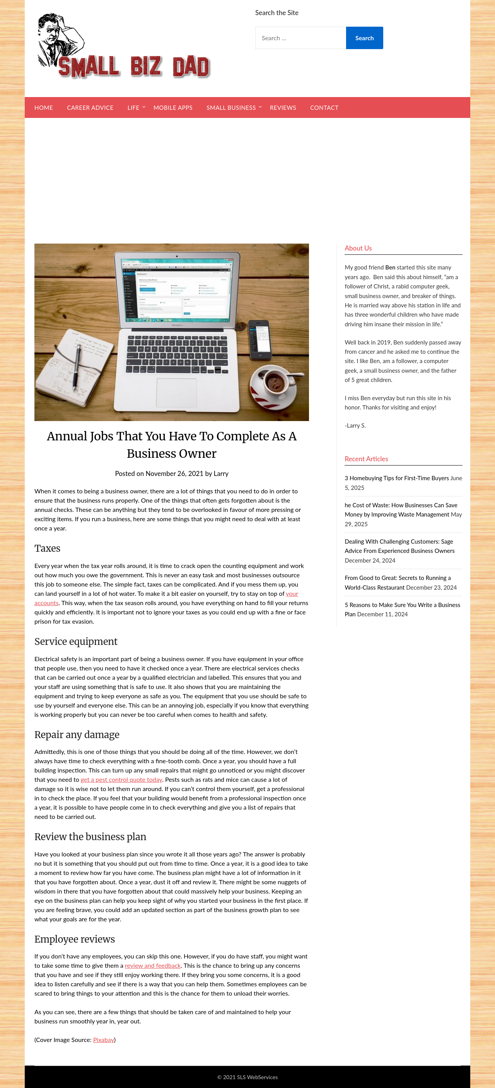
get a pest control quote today (121, 779)
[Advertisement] (247, 176)
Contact (324, 107)
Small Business (231, 107)
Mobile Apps (173, 107)
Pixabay (103, 1039)
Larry (221, 473)
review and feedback (153, 965)
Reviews (283, 107)
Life (134, 107)
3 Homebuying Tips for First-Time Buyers (397, 477)
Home (43, 107)
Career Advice (90, 107)
